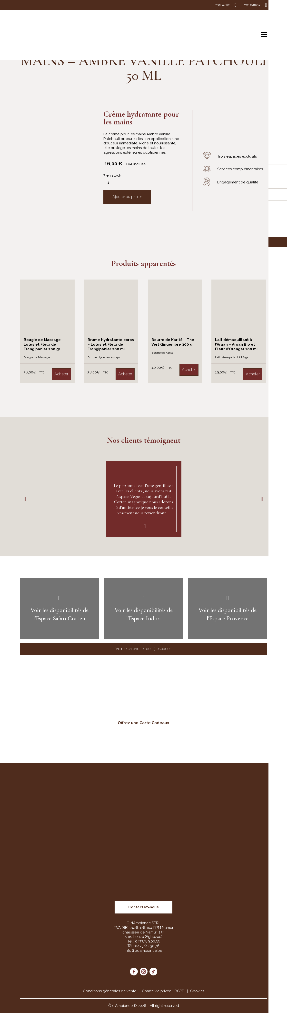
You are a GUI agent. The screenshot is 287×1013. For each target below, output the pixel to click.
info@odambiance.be (143, 950)
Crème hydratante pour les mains (141, 118)
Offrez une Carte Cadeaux (143, 723)
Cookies (197, 991)
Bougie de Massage (37, 357)
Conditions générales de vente (109, 991)
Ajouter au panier (127, 196)
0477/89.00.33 (147, 941)
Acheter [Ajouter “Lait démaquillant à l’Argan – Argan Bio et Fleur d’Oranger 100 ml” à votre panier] (253, 374)
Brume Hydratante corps (104, 357)
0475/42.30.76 (147, 946)
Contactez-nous (143, 907)
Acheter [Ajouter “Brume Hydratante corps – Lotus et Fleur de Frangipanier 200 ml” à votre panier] (125, 374)
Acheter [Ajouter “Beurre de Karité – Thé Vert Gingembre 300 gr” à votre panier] (189, 369)
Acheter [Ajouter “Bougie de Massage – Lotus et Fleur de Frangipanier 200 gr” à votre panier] (61, 374)
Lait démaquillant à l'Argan (232, 357)
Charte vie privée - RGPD (163, 991)
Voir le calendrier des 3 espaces (143, 648)
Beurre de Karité (162, 352)
